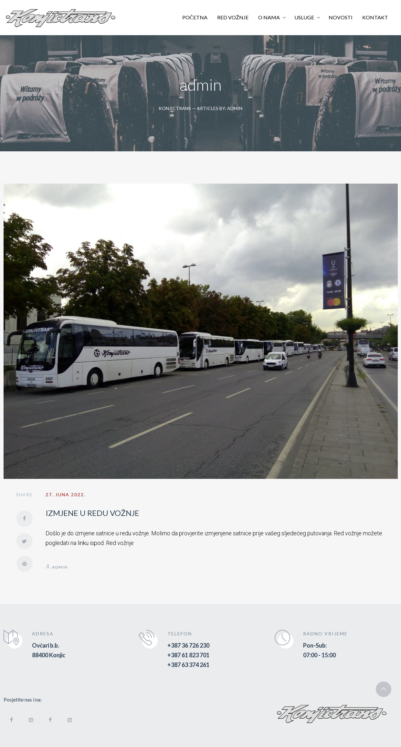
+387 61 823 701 (188, 655)
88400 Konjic (48, 655)
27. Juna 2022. (66, 494)
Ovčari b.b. (45, 645)
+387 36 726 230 (188, 645)
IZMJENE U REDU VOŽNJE (92, 513)
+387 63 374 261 (188, 664)
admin (60, 567)
